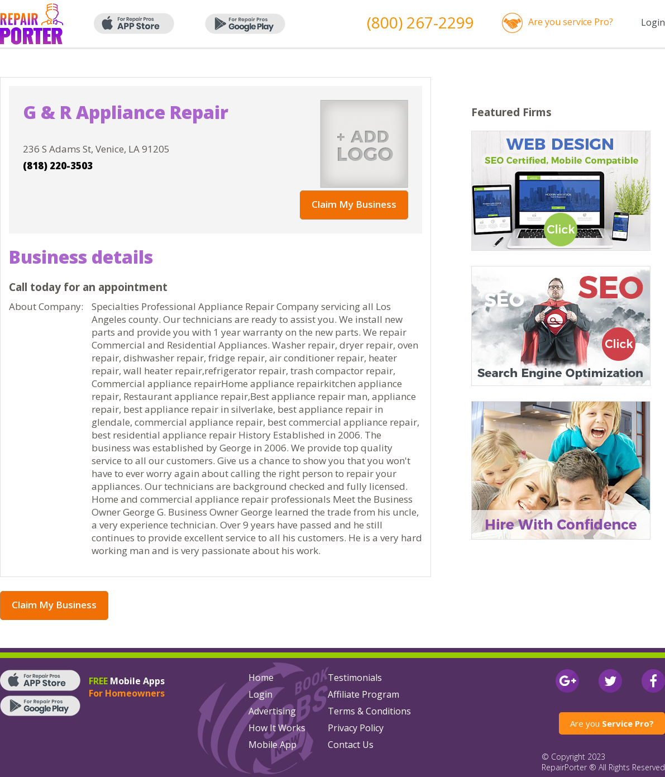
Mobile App (272, 744)
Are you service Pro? (570, 22)
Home (261, 677)
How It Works (276, 728)
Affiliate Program (363, 694)
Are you (612, 723)
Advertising (272, 711)
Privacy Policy (356, 728)
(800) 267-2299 (420, 22)
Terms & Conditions (369, 711)
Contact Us (351, 744)
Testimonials (355, 677)
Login (653, 22)
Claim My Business (354, 204)
